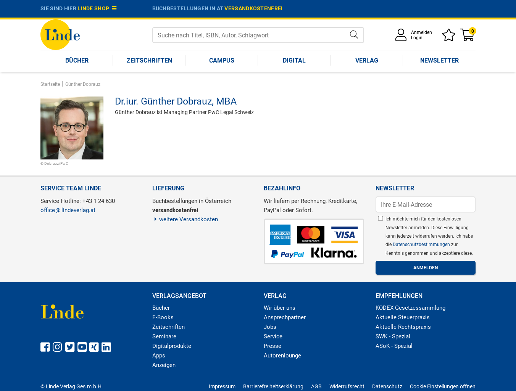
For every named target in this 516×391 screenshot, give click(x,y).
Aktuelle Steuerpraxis (403, 317)
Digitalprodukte (171, 346)
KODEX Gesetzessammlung (410, 307)
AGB (316, 386)
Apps (158, 355)
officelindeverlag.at (67, 210)
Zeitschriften (149, 60)
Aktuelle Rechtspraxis (403, 326)
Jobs (270, 326)
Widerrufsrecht (346, 386)
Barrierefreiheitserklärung (273, 386)
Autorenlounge (282, 355)
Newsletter (439, 60)
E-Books (163, 317)
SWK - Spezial (393, 336)
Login (416, 37)
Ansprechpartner (285, 317)
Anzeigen (164, 365)
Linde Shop (96, 8)
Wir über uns (279, 307)
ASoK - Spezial (394, 346)
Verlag (366, 60)
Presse (272, 346)
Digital (294, 60)
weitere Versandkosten (185, 219)
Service (273, 336)
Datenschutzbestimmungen (422, 244)
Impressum (222, 386)
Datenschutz (387, 386)
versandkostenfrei (253, 8)
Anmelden (421, 32)
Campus (221, 60)
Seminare (164, 336)
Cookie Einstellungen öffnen (443, 386)
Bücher (77, 60)
